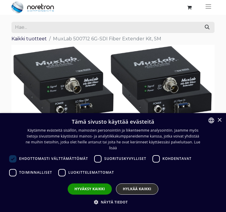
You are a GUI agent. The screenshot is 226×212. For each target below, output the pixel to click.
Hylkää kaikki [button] (137, 188)
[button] (113, 202)
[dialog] (113, 162)
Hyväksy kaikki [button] (89, 188)
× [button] (219, 120)
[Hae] (207, 27)
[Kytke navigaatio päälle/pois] (208, 7)
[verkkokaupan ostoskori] (189, 7)
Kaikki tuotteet (29, 39)
